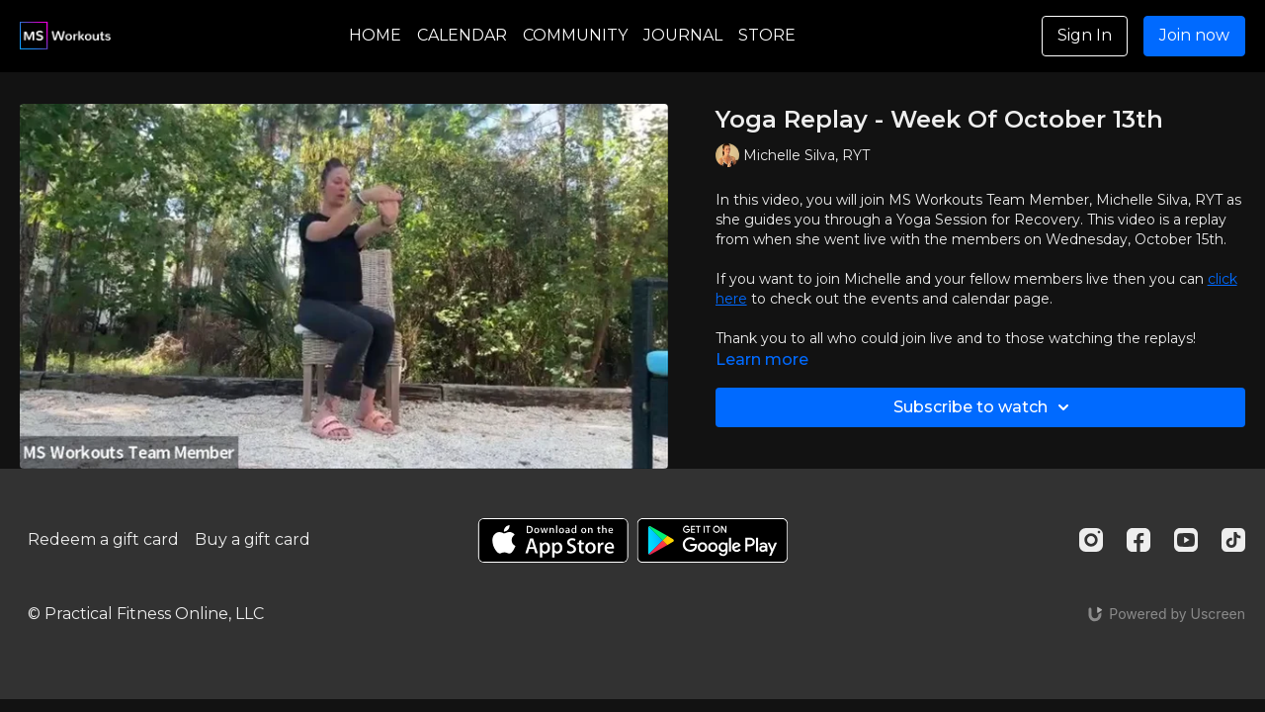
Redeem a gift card (103, 539)
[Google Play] (712, 540)
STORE (767, 35)
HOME (375, 35)
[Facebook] (1138, 540)
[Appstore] (553, 540)
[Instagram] (1091, 540)
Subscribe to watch (984, 407)
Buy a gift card (252, 539)
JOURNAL (682, 35)
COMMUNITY (575, 35)
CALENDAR (462, 35)
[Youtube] (1186, 540)
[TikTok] (1233, 540)
